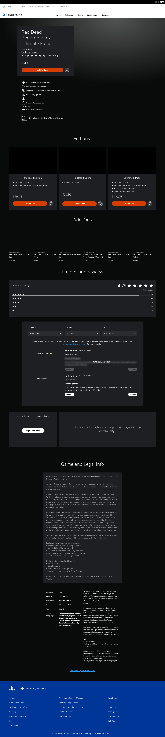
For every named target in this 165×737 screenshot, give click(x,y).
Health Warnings (89, 639)
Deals (80, 13)
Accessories (39, 6)
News (48, 6)
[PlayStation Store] (13, 12)
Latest (58, 13)
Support (63, 6)
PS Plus (29, 6)
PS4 (22, 6)
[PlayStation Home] (4, 6)
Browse (105, 13)
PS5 (17, 6)
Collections (69, 13)
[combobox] (45, 331)
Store (55, 6)
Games (10, 6)
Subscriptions (92, 13)
